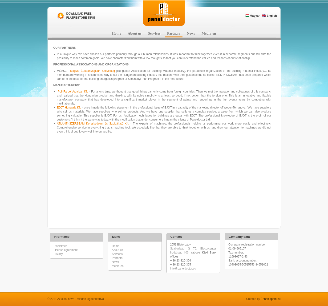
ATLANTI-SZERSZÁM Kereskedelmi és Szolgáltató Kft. (93, 123)
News (191, 33)
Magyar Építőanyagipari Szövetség (92, 70)
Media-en (209, 33)
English (269, 15)
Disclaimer (60, 246)
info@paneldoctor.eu (183, 268)
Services (154, 33)
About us (135, 33)
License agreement (66, 250)
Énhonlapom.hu (270, 299)
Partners (173, 33)
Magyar (252, 15)
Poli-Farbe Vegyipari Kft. (73, 91)
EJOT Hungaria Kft (69, 107)
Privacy (58, 254)
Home (116, 33)
